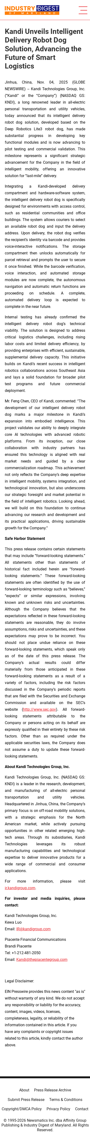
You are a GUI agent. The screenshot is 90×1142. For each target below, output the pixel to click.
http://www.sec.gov (39, 709)
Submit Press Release (26, 1099)
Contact (81, 1109)
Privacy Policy (58, 1109)
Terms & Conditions (65, 1099)
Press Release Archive (52, 1090)
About (24, 1090)
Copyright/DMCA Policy (22, 1109)
